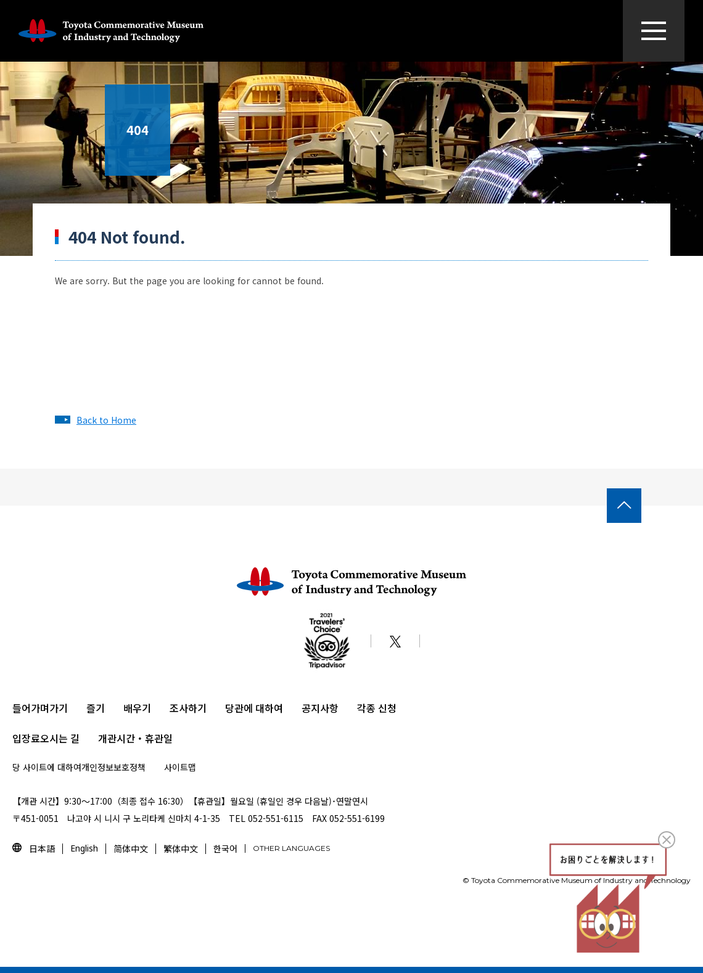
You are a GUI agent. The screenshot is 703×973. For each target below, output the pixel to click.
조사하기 (188, 707)
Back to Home (106, 420)
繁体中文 (180, 848)
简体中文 (130, 848)
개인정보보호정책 (113, 767)
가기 (58, 707)
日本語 (42, 848)
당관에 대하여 (254, 707)
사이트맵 (180, 767)
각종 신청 (377, 707)
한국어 (225, 848)
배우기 (137, 707)
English (84, 848)
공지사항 (320, 707)
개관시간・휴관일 (135, 738)
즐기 (95, 707)
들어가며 (30, 707)
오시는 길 (60, 738)
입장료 (26, 738)
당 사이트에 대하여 (46, 767)
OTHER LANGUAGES (291, 848)
